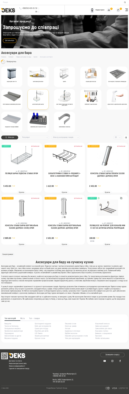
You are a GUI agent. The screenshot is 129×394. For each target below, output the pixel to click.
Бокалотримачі (8, 254)
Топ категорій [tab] (10, 318)
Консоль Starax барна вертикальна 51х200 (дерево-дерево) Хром (64, 227)
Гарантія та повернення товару (19, 368)
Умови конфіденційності (17, 366)
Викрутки (8, 324)
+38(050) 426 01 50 (59, 376)
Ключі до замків (70, 326)
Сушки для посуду (41, 329)
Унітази (67, 329)
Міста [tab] (22, 318)
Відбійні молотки (71, 333)
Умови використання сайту (18, 363)
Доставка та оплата (15, 361)
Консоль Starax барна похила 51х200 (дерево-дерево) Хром (107, 175)
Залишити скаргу (112, 355)
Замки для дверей (101, 326)
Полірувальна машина (13, 329)
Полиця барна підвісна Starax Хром (21, 174)
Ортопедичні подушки (43, 324)
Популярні (26, 137)
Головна (3, 57)
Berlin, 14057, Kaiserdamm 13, (63, 380)
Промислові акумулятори (14, 331)
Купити (21, 192)
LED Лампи (38, 333)
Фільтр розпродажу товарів (63, 137)
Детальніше (9, 40)
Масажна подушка (11, 338)
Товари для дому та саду (23, 57)
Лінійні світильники (102, 338)
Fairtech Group (61, 388)
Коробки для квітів (41, 331)
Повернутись (8, 62)
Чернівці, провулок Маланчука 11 (64, 374)
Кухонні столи (40, 338)
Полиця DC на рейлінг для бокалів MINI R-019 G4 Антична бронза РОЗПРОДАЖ (107, 227)
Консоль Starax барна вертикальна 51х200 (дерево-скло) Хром (21, 227)
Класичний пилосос (102, 324)
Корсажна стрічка (101, 331)
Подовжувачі (9, 333)
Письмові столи (70, 324)
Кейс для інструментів (43, 326)
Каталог (11, 57)
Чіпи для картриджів (72, 338)
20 (116, 137)
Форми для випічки (42, 336)
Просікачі (98, 336)
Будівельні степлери (72, 331)
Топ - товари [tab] (34, 318)
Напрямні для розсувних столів (76, 336)
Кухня (35, 57)
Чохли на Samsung (11, 326)
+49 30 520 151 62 (59, 382)
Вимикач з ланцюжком (103, 333)
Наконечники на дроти (13, 336)
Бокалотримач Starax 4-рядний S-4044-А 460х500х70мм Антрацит (64, 175)
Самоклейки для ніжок (103, 329)
